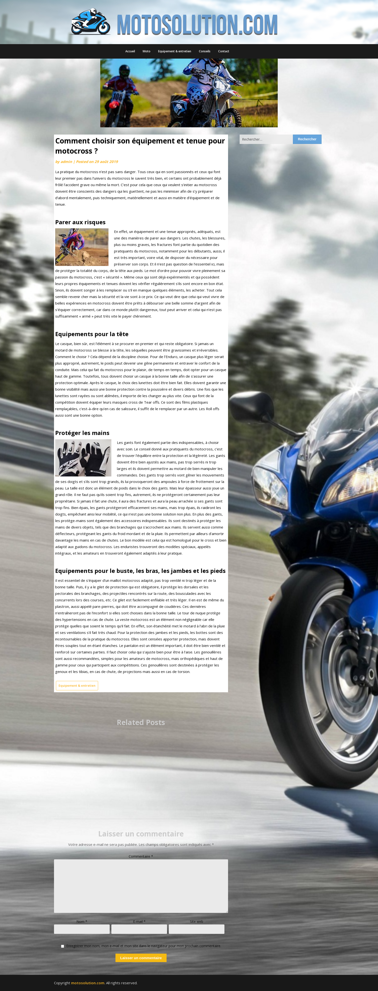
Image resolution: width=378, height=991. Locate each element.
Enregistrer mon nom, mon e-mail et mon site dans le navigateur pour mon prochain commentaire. (143, 946)
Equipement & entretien (174, 51)
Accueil (130, 51)
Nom (81, 921)
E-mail (139, 921)
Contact (223, 51)
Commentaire (141, 856)
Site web (196, 921)
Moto (146, 51)
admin (66, 161)
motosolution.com (87, 982)
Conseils (204, 51)
